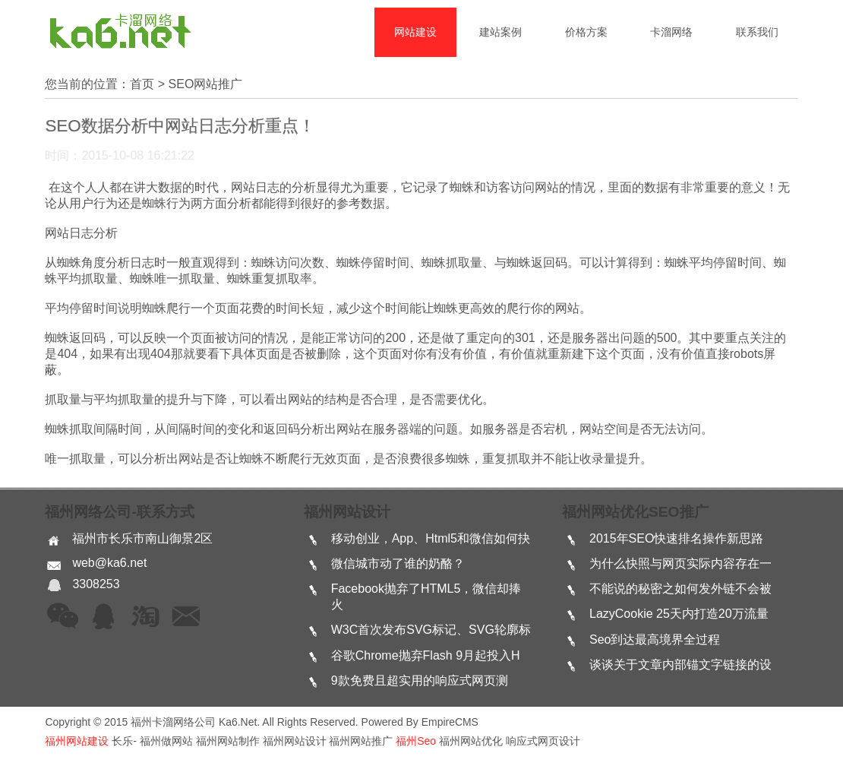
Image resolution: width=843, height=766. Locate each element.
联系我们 (757, 32)
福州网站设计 (347, 512)
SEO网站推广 (206, 84)
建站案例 (500, 32)
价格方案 (586, 32)
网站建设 (415, 32)
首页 (142, 84)
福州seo (416, 741)
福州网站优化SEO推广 (635, 512)
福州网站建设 (77, 741)
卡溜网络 (671, 32)
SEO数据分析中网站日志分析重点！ (179, 125)
